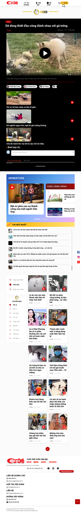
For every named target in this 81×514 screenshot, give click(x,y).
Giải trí (15, 309)
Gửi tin (64, 3)
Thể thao (16, 334)
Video (8, 21)
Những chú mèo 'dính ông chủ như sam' (57, 435)
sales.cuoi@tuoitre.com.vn (14, 481)
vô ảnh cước (31, 86)
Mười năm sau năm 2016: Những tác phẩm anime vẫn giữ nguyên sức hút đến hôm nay (40, 255)
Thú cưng (16, 330)
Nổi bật (38, 4)
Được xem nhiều (18, 289)
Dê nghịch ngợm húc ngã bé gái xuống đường (26, 125)
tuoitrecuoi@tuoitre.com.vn (14, 493)
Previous (6, 200)
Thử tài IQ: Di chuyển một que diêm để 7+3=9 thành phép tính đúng (35, 242)
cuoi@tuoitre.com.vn (13, 487)
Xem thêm (9, 163)
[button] (59, 3)
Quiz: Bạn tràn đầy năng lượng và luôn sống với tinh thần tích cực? (35, 236)
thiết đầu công (15, 86)
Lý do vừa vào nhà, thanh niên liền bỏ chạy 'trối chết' (30, 230)
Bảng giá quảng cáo (66, 471)
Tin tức (15, 317)
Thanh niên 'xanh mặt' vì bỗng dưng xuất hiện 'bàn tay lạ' (57, 332)
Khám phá (16, 321)
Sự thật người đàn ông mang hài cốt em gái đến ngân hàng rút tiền (35, 266)
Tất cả (15, 305)
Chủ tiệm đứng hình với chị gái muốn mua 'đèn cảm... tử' (58, 367)
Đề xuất (49, 4)
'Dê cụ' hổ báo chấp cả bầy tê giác (21, 107)
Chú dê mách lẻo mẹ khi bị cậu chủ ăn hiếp (25, 144)
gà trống (46, 86)
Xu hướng (26, 4)
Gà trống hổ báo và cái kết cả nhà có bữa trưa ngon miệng (37, 369)
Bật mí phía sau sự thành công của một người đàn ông (24, 209)
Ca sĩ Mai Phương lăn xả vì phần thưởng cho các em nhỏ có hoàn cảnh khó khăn (37, 334)
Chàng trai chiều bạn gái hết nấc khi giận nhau (37, 435)
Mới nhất (16, 285)
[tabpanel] (26, 199)
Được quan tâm (18, 280)
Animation (16, 338)
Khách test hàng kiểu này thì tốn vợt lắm (37, 401)
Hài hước (16, 313)
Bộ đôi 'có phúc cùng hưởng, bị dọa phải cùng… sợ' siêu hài (32, 248)
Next (76, 200)
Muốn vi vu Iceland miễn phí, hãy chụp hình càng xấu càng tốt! (33, 260)
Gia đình (15, 326)
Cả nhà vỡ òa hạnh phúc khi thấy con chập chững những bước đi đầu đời (58, 403)
